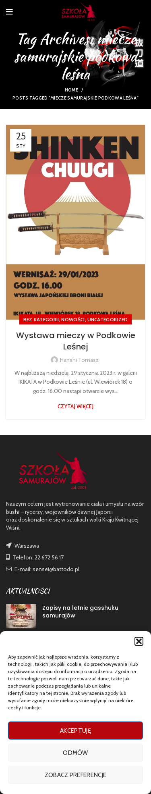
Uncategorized (107, 319)
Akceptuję (75, 730)
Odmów (75, 753)
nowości (73, 319)
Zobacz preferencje (75, 775)
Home (71, 90)
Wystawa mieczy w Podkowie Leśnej (75, 341)
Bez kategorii (41, 319)
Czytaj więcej (75, 406)
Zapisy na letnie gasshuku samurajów (80, 612)
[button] (139, 641)
